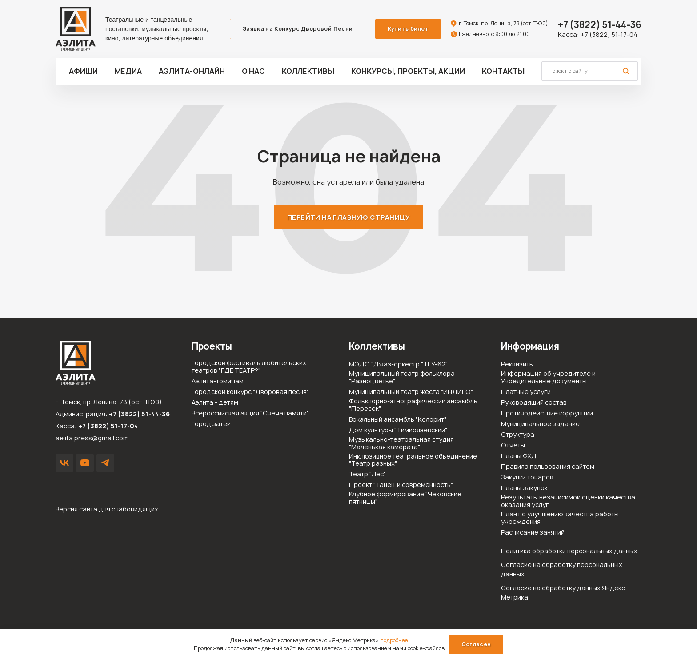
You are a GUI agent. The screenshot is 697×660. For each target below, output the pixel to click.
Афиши (83, 71)
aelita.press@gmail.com (92, 438)
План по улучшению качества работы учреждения (560, 518)
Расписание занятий (533, 532)
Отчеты (513, 445)
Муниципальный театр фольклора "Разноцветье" (402, 377)
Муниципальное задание (540, 424)
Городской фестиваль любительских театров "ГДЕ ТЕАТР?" (249, 366)
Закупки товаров (527, 477)
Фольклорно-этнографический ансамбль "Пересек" (413, 405)
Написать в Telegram (105, 463)
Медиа (128, 71)
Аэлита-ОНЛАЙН (192, 71)
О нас (253, 71)
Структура (517, 435)
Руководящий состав (534, 402)
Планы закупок (524, 488)
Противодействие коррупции (547, 413)
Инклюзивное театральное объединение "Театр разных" (413, 460)
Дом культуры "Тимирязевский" (398, 430)
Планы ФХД (519, 456)
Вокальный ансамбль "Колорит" (397, 419)
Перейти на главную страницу (348, 217)
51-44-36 (599, 25)
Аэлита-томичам (218, 381)
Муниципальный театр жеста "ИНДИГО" (411, 392)
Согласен (476, 644)
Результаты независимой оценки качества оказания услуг (568, 501)
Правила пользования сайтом (547, 467)
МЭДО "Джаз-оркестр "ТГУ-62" (398, 364)
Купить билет (408, 28)
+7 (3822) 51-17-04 (609, 34)
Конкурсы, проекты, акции (408, 71)
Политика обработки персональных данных (569, 551)
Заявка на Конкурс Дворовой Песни (298, 28)
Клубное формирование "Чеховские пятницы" (405, 498)
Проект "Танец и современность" (401, 485)
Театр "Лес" (367, 474)
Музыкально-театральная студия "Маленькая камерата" (401, 443)
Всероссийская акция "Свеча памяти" (250, 413)
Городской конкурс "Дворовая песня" (250, 392)
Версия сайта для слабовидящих (107, 509)
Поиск (626, 71)
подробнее (394, 640)
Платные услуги (526, 392)
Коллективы (308, 71)
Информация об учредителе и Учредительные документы (548, 377)
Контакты (503, 71)
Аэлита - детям (215, 402)
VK (64, 463)
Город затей (211, 424)
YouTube (85, 463)
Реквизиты (517, 364)
